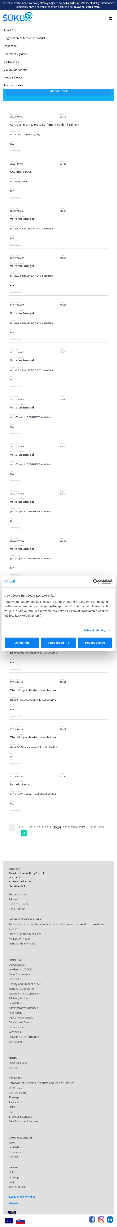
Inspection (10, 46)
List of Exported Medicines (25, 934)
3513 (48, 827)
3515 (66, 827)
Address (14, 899)
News (12, 1142)
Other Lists (15, 1087)
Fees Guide (15, 1012)
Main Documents (19, 974)
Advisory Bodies (18, 998)
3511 (32, 827)
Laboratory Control (16, 69)
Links (12, 1107)
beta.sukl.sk (71, 3)
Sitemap (14, 1097)
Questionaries (17, 964)
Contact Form (17, 1092)
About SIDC (11, 30)
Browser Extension (20, 1116)
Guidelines (15, 1152)
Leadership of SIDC (20, 969)
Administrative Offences (23, 1008)
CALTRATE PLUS (21, 171)
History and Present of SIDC (26, 984)
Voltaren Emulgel (22, 219)
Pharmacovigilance (15, 54)
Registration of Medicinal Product (24, 38)
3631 (101, 827)
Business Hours (18, 904)
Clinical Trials (58, 91)
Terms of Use (17, 1187)
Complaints (16, 1041)
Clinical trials (11, 61)
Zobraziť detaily (94, 630)
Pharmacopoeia (14, 85)
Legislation (15, 1003)
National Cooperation (22, 988)
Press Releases (18, 1062)
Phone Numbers (19, 894)
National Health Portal (22, 943)
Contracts (15, 979)
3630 (93, 827)
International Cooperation (25, 993)
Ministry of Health (20, 938)
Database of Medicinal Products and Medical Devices (42, 1083)
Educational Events (20, 1022)
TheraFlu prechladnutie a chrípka (33, 690)
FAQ (11, 1182)
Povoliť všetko (95, 642)
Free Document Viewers (23, 1121)
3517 (82, 827)
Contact (13, 1067)
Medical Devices (14, 77)
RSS (11, 1112)
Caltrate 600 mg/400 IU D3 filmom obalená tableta (44, 124)
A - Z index (15, 1102)
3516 (74, 827)
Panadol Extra (19, 784)
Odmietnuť (22, 642)
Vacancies (15, 1032)
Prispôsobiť (58, 642)
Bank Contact (17, 909)
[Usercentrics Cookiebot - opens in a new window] (96, 581)
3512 (40, 827)
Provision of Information (24, 1037)
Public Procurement (21, 1017)
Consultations (17, 1027)
